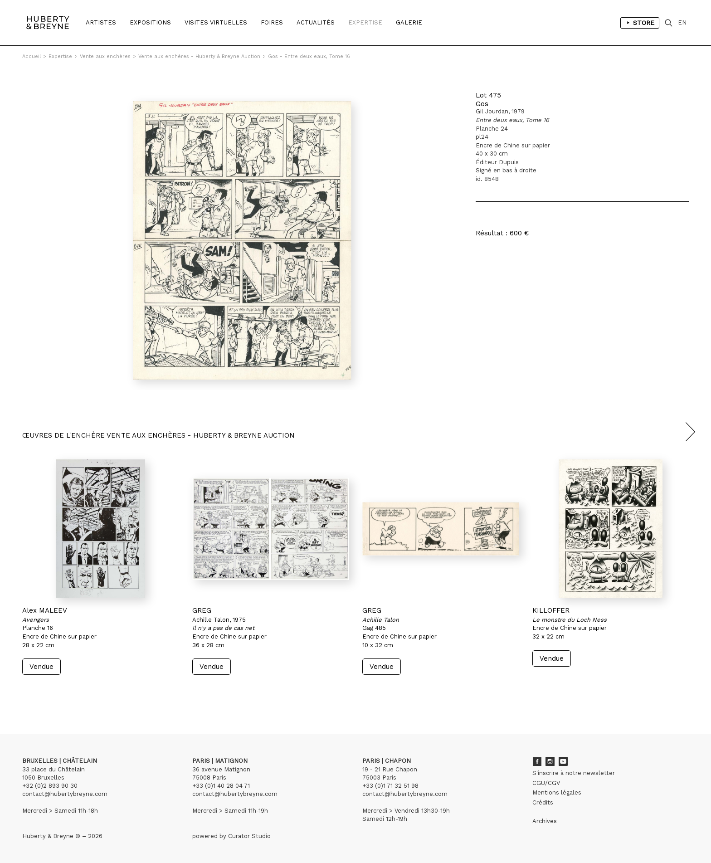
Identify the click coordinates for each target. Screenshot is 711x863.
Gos (482, 103)
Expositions (150, 22)
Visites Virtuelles (216, 22)
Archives (544, 821)
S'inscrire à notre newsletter (573, 773)
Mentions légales (556, 792)
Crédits (542, 802)
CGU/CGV (546, 783)
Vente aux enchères (105, 56)
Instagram (550, 761)
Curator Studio (249, 836)
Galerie (409, 22)
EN (682, 22)
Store (639, 22)
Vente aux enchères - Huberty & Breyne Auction (199, 56)
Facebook (536, 761)
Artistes (101, 22)
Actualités (316, 22)
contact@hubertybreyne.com (64, 793)
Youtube (563, 761)
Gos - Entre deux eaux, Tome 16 (309, 56)
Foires (272, 22)
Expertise (365, 22)
